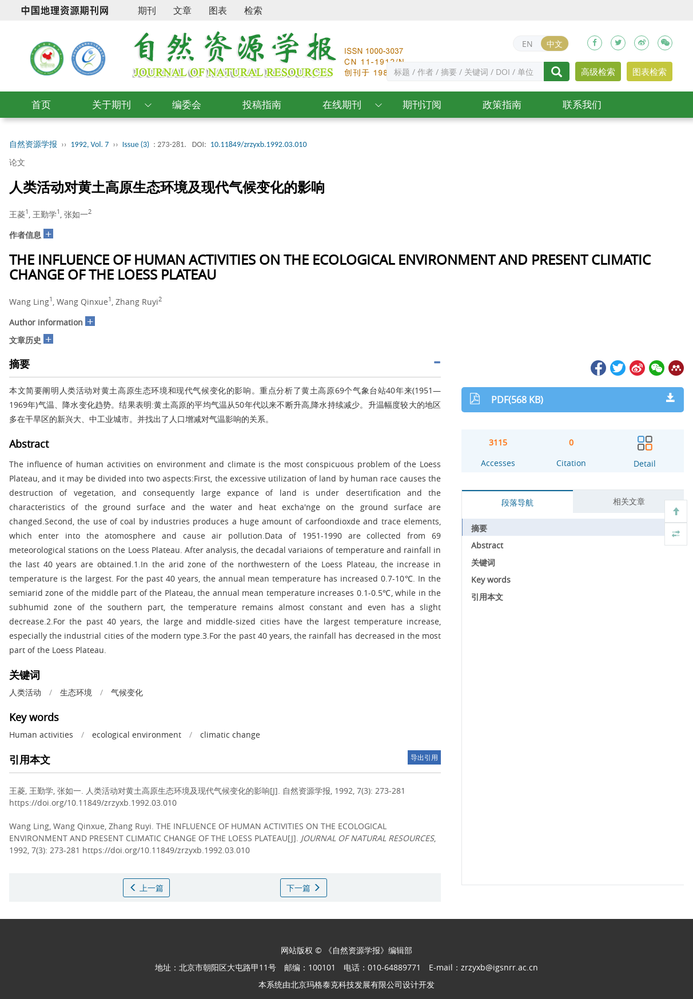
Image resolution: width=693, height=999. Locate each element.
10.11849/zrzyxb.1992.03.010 (258, 144)
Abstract (487, 545)
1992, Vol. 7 (90, 144)
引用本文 (487, 596)
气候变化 (127, 692)
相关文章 (629, 501)
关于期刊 (111, 104)
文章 (182, 10)
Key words (491, 579)
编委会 (186, 104)
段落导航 (517, 502)
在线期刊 (341, 104)
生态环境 (76, 692)
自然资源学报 (33, 144)
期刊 (147, 10)
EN (527, 43)
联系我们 (582, 104)
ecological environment (136, 734)
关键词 (483, 562)
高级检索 (598, 71)
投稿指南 (261, 104)
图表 (218, 10)
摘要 (479, 528)
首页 (41, 104)
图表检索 (649, 71)
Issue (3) (136, 144)
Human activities (41, 734)
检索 (253, 10)
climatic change (230, 734)
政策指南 (502, 104)
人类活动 (25, 692)
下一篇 (303, 887)
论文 (17, 162)
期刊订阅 (422, 104)
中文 (555, 43)
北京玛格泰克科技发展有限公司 (346, 984)
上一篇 (146, 887)
